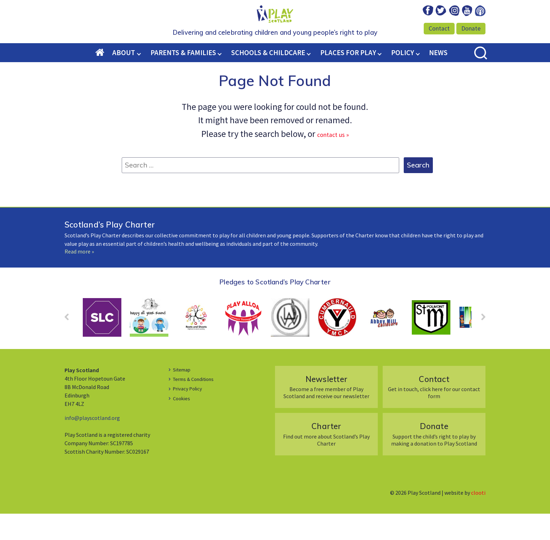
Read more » (79, 277)
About (123, 79)
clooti (478, 518)
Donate (471, 28)
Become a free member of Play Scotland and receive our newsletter (326, 413)
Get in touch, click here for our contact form (434, 413)
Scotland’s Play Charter (110, 251)
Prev (70, 345)
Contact (439, 28)
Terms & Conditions (196, 405)
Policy (402, 79)
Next (479, 345)
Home (104, 79)
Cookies (182, 424)
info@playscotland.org (92, 444)
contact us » (333, 160)
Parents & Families (183, 79)
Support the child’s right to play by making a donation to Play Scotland (434, 460)
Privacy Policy (189, 414)
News (438, 79)
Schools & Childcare (268, 79)
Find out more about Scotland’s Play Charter (326, 460)
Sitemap (183, 395)
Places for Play (348, 79)
